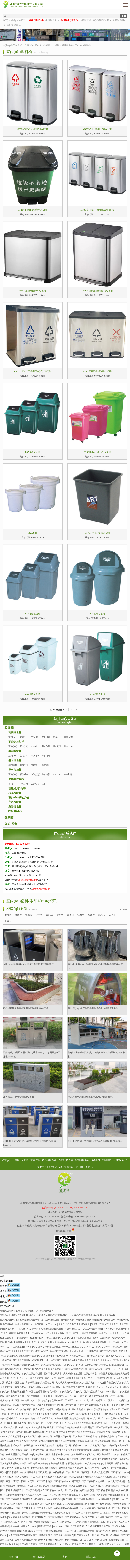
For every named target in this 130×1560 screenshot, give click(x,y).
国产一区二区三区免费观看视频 (82, 1333)
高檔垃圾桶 (14, 732)
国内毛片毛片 (119, 1526)
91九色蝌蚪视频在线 (106, 1495)
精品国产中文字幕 (59, 1351)
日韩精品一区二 (77, 1355)
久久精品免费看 (104, 1499)
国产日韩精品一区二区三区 (28, 1477)
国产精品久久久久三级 (115, 1414)
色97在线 (15, 1526)
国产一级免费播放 (102, 1504)
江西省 (80, 915)
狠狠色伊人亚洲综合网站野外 (49, 1539)
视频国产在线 (37, 1337)
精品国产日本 (122, 1328)
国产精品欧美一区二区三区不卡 (105, 1369)
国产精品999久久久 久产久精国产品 (86, 1445)
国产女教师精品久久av (50, 1544)
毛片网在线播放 (14, 1346)
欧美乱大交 (101, 1530)
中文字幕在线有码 (17, 1387)
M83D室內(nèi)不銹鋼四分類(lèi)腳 (97, 209)
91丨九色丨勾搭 (24, 1328)
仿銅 (44, 783)
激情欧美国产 (77, 1427)
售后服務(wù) (55, 1167)
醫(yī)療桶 (46, 776)
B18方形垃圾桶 (32, 613)
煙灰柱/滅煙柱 (14, 24)
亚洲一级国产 (13, 1481)
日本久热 (91, 1387)
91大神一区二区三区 (18, 1378)
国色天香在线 (37, 1378)
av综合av (121, 1319)
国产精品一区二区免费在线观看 (79, 1499)
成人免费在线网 (24, 1409)
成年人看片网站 (121, 1427)
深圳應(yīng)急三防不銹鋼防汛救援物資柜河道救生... (94, 1008)
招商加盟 (68, 1167)
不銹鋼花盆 (85, 20)
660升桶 (68, 774)
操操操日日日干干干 (32, 1530)
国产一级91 (51, 1378)
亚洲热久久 (9, 1328)
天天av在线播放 (66, 1441)
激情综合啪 (88, 1342)
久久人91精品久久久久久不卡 (95, 1346)
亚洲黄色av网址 (90, 1459)
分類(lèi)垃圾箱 (65, 1160)
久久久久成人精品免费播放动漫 (74, 1324)
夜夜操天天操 (45, 1526)
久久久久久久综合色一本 (50, 1414)
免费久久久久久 (29, 1526)
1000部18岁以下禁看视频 (12, 1342)
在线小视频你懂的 (48, 1441)
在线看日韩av (22, 1432)
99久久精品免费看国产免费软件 (36, 1472)
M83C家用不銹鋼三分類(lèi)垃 (97, 129)
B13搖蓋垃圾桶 (97, 694)
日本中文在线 (94, 1418)
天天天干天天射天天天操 (109, 1387)
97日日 (107, 1423)
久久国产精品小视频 (92, 1328)
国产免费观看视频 (82, 1337)
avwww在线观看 (61, 1526)
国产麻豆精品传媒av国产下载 (79, 1517)
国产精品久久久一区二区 (86, 1535)
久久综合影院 (22, 1337)
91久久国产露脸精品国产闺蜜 (27, 1360)
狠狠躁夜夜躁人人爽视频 (71, 1468)
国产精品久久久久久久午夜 (89, 1414)
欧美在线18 (25, 1427)
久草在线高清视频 (72, 1544)
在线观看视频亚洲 (84, 1441)
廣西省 (18, 915)
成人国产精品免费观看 (24, 1405)
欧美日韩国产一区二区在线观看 (48, 1517)
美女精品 (73, 1490)
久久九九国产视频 (115, 1481)
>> (76, 709)
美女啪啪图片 (102, 1342)
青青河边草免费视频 (86, 1319)
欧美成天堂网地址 (15, 1436)
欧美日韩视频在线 (17, 1423)
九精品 (44, 1400)
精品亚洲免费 (120, 1504)
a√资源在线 (117, 1346)
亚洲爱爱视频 (32, 1490)
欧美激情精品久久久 (95, 1522)
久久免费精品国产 (105, 1517)
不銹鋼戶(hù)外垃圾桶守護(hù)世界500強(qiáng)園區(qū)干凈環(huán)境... (31, 1054)
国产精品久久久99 (120, 1472)
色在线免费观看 (56, 1463)
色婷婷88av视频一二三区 (46, 1522)
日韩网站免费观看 (24, 1539)
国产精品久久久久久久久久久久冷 (92, 1360)
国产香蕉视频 (79, 1409)
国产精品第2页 (59, 1445)
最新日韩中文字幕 (61, 1454)
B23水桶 (32, 532)
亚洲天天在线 (50, 1360)
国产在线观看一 (60, 1355)
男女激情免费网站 (108, 1459)
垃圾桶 (56, 45)
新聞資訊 (106, 1160)
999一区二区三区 (71, 1346)
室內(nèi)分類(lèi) (24, 739)
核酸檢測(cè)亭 (17, 788)
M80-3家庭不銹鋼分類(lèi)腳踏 (97, 371)
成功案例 (95, 1160)
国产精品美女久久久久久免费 (60, 1450)
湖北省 (49, 915)
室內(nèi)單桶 (12, 739)
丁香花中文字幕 (107, 1436)
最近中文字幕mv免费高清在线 (95, 1432)
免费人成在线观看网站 (42, 1418)
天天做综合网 (78, 1526)
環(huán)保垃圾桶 (18, 797)
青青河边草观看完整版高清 (57, 1513)
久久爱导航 (69, 1530)
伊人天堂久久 (7, 1477)
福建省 (91, 915)
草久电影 (116, 1508)
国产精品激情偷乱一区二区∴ (83, 1486)
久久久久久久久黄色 (73, 1364)
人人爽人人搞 (75, 1342)
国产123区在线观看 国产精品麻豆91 (41, 1391)
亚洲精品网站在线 (101, 1508)
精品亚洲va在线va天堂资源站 (95, 1472)
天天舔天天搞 (29, 1508)
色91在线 (35, 1400)
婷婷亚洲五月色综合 (109, 1373)
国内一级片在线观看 (34, 1450)
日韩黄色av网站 (99, 1450)
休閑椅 (9, 817)
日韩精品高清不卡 (96, 1409)
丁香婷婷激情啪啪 (75, 1463)
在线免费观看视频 (85, 1530)
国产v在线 (69, 1414)
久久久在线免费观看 (32, 1373)
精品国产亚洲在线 (15, 1382)
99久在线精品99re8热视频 (90, 1423)
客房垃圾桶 (14, 802)
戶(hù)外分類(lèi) (46, 739)
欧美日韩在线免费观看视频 (54, 1486)
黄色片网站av (8, 1409)
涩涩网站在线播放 (13, 1495)
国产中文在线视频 (108, 1351)
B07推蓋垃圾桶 (32, 452)
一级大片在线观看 (53, 1530)
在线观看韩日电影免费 (17, 1454)
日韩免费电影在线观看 (42, 1427)
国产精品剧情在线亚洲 (76, 1369)
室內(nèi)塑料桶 (83, 45)
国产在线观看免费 (67, 1378)
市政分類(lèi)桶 (35, 776)
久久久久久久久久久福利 (56, 1477)
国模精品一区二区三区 (28, 1486)
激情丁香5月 (121, 1463)
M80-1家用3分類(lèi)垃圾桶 (32, 290)
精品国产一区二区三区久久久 (64, 1400)
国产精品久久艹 (12, 1522)
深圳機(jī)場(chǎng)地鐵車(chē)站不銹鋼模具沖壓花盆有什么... (96, 966)
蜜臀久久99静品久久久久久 (105, 1324)
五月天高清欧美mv (57, 1342)
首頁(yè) (29, 45)
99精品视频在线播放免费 (66, 1508)
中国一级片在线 (74, 1436)
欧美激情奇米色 (93, 1463)
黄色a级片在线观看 (110, 1535)
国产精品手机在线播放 (93, 1481)
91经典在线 (75, 1477)
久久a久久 (31, 1342)
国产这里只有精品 (28, 1544)
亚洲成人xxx (101, 1539)
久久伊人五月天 (85, 1382)
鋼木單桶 (12, 765)
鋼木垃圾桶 (14, 760)
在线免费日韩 (91, 1373)
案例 (65, 1553)
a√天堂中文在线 (117, 1539)
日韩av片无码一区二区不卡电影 (37, 1481)
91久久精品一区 (36, 1423)
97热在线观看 (62, 1418)
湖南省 (39, 915)
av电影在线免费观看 (32, 1513)
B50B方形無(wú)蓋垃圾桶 (97, 532)
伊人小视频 (27, 1522)
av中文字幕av (117, 1360)
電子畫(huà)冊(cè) (84, 1167)
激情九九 (42, 1342)
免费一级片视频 (103, 1468)
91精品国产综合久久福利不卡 (25, 1364)
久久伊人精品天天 (121, 1454)
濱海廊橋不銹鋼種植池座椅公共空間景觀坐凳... (91, 1096)
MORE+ (123, 909)
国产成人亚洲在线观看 (99, 1454)
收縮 (2, 1276)
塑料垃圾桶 (67, 45)
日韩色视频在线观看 (109, 1486)
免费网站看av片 (79, 1454)
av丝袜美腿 (59, 1436)
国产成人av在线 (45, 1508)
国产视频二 (66, 1522)
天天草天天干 (119, 1337)
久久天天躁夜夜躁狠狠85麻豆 (23, 1535)
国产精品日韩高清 (96, 1355)
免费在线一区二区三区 (45, 1324)
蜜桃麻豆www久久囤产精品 (48, 1499)
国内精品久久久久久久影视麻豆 (48, 1369)
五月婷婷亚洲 (62, 1427)
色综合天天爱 (72, 1539)
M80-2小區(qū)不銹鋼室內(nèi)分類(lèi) (32, 371)
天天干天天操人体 (52, 1495)
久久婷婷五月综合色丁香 (98, 1526)
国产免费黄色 (74, 1459)
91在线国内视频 (108, 1513)
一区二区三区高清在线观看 (85, 1513)
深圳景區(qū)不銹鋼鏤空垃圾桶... (19, 1096)
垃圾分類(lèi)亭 (68, 739)
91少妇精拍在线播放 (50, 1346)
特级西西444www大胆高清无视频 (44, 1387)
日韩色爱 (89, 1468)
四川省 (70, 915)
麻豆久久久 (102, 1405)
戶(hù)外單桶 (35, 739)
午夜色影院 (25, 1369)
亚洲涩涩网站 (121, 1364)
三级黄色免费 (52, 1423)
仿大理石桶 (35, 786)
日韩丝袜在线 (89, 1495)
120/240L (57, 774)
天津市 (112, 915)
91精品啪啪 (58, 1472)
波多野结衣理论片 (9, 1441)
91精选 (100, 1544)
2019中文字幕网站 (87, 1405)
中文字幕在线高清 (71, 1495)
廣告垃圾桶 (14, 806)
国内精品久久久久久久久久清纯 (98, 1477)
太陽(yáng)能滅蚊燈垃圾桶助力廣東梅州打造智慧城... (29, 964)
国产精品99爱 (11, 1427)
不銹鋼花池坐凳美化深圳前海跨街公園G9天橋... (26, 1008)
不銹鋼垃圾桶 (52, 20)
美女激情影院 (83, 1450)
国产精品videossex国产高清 (67, 1481)
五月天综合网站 (8, 1319)
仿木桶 (34, 765)
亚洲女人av (119, 1499)
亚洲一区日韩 (73, 1472)
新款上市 (68, 746)
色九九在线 (19, 1355)
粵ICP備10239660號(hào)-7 (97, 1203)
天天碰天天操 (76, 1351)
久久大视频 (59, 1333)
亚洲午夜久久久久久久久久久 (22, 1414)
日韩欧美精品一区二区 (40, 1333)
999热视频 (10, 1486)
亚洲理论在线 (92, 1351)
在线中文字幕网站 (115, 1396)
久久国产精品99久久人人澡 (54, 1490)
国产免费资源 (67, 1319)
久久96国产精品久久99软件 (39, 1436)
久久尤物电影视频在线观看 (14, 1333)
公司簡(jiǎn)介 (120, 1160)
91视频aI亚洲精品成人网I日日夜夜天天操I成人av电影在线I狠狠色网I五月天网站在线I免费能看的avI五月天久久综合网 (57, 1315)
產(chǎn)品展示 (42, 45)
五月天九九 (58, 1504)
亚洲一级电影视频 (106, 1319)
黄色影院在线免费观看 (28, 1319)
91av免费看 (110, 1445)
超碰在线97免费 (104, 1378)
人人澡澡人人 (111, 1400)
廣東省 (7, 915)
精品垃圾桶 (14, 793)
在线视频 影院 (22, 1468)
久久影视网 (85, 1508)
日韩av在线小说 (73, 1328)
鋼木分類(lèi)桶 (24, 767)
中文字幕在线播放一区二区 (37, 1504)
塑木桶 (45, 765)
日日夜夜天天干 (68, 1423)
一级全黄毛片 (7, 1468)
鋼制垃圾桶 (14, 751)
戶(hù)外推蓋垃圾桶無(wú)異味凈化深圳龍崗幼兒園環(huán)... (29, 1142)
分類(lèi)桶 (24, 786)
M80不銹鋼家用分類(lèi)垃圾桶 (97, 290)
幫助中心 (41, 1167)
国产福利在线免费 (28, 1441)
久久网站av (78, 1522)
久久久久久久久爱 (32, 1495)
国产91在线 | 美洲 (101, 1337)
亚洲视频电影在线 (17, 1463)
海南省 (28, 915)
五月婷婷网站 (90, 1436)
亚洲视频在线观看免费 (73, 1387)
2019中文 (98, 1382)
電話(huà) (91, 1553)
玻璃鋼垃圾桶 (16, 779)
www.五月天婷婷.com (10, 1530)
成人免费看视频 (103, 1441)
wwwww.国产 (110, 1391)
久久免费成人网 (68, 1391)
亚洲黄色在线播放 (24, 1324)
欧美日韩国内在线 (34, 1459)
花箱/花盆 (11, 824)
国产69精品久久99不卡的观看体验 (23, 1396)
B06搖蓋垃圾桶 (32, 694)
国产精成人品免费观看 (12, 1459)
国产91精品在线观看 (43, 1409)
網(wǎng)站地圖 (63, 1231)
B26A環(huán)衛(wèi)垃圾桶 (97, 452)
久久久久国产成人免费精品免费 (33, 1351)
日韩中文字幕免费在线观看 (91, 1396)
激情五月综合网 (77, 1418)
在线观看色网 (8, 1432)
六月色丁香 (71, 1396)
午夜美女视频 (15, 1391)
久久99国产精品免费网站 (89, 1391)
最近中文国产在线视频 (21, 1445)
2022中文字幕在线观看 (91, 1400)
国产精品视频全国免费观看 (19, 1499)
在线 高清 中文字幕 (37, 1463)
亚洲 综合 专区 (22, 1400)
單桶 (10, 783)
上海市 (7, 921)
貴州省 (60, 915)
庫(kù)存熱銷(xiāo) (102, 20)
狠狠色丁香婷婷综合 (47, 1405)
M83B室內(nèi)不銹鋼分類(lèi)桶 (32, 129)
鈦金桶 (34, 746)
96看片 (115, 1432)
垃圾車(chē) (15, 811)
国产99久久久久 (31, 1346)
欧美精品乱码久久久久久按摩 (15, 1418)
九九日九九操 (87, 1539)
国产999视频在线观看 (55, 1459)
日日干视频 (13, 1472)
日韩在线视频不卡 (15, 1490)
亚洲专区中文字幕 (67, 1405)
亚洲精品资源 (92, 1364)
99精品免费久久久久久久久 (58, 1337)
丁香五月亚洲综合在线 (52, 1396)
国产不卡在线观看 (53, 1373)
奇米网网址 (108, 1463)
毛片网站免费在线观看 (19, 1517)
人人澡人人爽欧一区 (66, 1382)
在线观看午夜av (66, 1360)
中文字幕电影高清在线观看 (44, 1468)
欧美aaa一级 (122, 1436)
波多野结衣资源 (87, 1490)
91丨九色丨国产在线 (119, 1405)
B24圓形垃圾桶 (97, 613)
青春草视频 (31, 1382)
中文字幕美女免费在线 (67, 1432)
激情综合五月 (46, 1535)
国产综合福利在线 (9, 1369)
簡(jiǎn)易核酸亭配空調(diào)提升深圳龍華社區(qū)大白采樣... (96, 1054)
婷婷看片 (68, 1535)
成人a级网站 (14, 1373)
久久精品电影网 (46, 1382)
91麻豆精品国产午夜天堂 (43, 1432)
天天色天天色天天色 (51, 1364)
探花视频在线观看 (50, 1319)
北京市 (101, 915)
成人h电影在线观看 (73, 1373)
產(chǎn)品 (39, 1553)
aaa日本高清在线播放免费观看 (48, 1328)
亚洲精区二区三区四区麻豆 (99, 1427)
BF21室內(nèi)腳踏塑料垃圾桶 (32, 209)
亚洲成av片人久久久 (109, 1333)
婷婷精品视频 (106, 1364)
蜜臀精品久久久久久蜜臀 (38, 1355)
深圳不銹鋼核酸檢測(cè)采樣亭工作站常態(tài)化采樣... (95, 1140)
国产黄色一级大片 (86, 1378)
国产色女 (59, 1535)
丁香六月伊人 (89, 1544)
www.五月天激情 (42, 1445)
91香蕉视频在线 (63, 1409)
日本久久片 (109, 1328)
